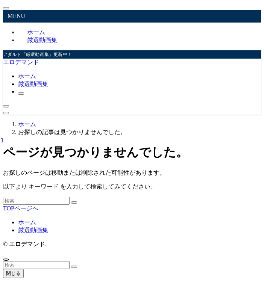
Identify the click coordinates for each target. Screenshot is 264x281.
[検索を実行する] (74, 202)
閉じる (13, 273)
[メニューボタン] (6, 113)
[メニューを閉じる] (6, 8)
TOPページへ (20, 208)
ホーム (27, 222)
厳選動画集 (42, 40)
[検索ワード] (36, 201)
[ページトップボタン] (6, 259)
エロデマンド (21, 62)
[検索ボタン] (21, 93)
